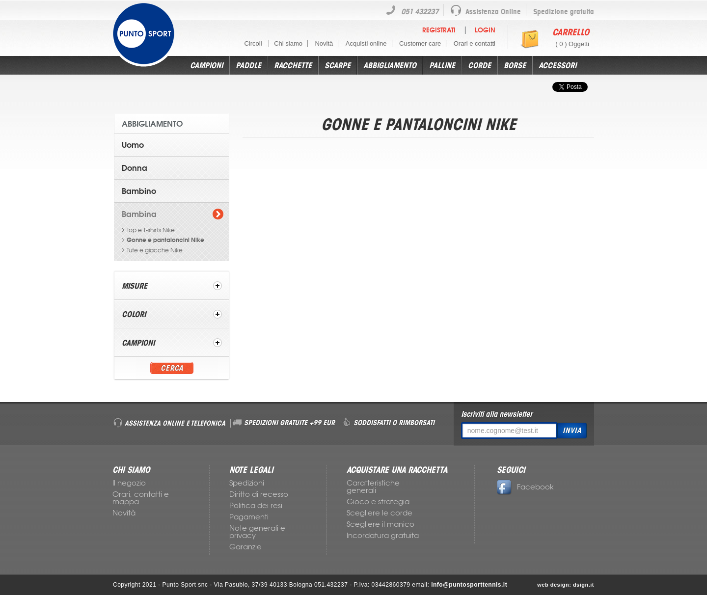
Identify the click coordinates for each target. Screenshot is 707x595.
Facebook (525, 487)
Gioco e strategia (378, 501)
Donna (134, 168)
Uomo (133, 145)
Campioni (206, 65)
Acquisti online (366, 43)
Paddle (248, 65)
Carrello (570, 32)
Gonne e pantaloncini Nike (165, 240)
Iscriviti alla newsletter (496, 413)
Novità (324, 43)
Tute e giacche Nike (155, 250)
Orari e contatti (474, 43)
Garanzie (245, 546)
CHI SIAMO (131, 469)
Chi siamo (288, 43)
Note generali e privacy (257, 532)
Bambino (139, 191)
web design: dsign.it (565, 585)
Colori (134, 314)
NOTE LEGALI (251, 469)
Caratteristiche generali (373, 487)
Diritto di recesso (258, 494)
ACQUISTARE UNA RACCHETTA (397, 469)
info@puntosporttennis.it (469, 584)
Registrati (439, 30)
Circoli (254, 43)
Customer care (420, 43)
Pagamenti (249, 517)
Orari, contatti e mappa (140, 498)
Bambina (139, 214)
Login (485, 30)
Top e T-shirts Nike (151, 230)
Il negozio (129, 483)
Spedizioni (246, 483)
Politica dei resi (255, 505)
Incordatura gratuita (383, 535)
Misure (134, 286)
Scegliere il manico (380, 524)
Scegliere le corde (379, 513)
